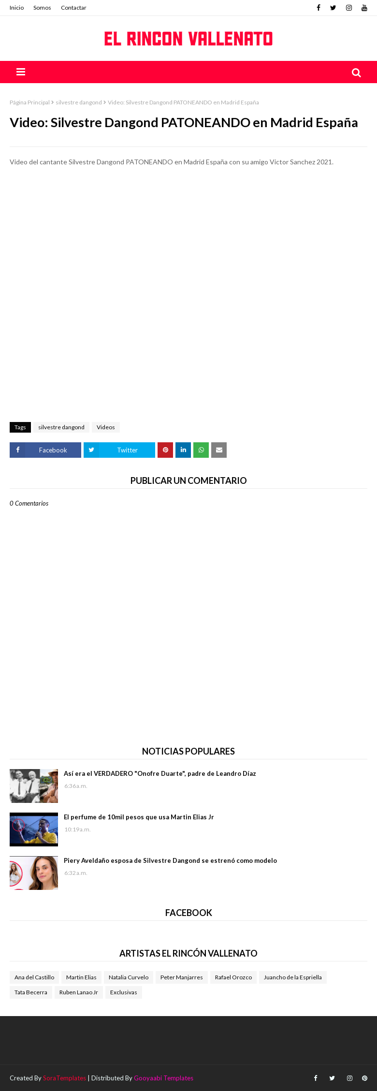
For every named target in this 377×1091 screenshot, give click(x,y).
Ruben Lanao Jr (78, 992)
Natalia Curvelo (128, 977)
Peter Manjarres (181, 977)
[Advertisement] (188, 212)
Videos (106, 427)
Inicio (17, 7)
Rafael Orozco (233, 977)
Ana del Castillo (34, 977)
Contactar (74, 7)
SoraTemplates (64, 1078)
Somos (42, 7)
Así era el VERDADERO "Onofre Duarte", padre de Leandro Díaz (160, 773)
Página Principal (30, 102)
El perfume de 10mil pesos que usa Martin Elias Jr (139, 817)
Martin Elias (81, 977)
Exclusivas (123, 992)
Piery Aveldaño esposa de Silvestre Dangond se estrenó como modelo (170, 860)
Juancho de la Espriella (293, 977)
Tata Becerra (30, 992)
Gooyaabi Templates (163, 1078)
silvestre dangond (79, 102)
